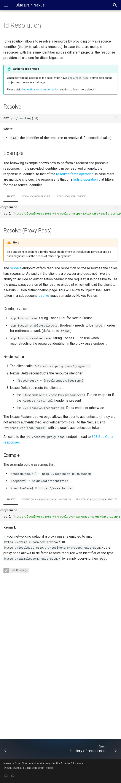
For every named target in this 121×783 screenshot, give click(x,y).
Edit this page (19, 570)
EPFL (23, 767)
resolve (15, 268)
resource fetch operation (74, 174)
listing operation (85, 179)
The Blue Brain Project (40, 767)
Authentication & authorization (40, 89)
